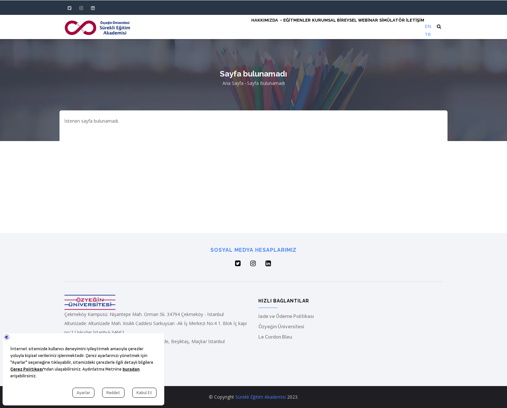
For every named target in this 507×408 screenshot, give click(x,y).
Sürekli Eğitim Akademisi (260, 397)
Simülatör (386, 26)
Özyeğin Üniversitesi (281, 326)
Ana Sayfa (232, 83)
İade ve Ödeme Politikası (286, 316)
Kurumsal (306, 26)
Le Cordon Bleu (275, 337)
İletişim (413, 26)
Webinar (358, 26)
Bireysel (333, 26)
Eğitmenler (275, 26)
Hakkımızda (240, 26)
